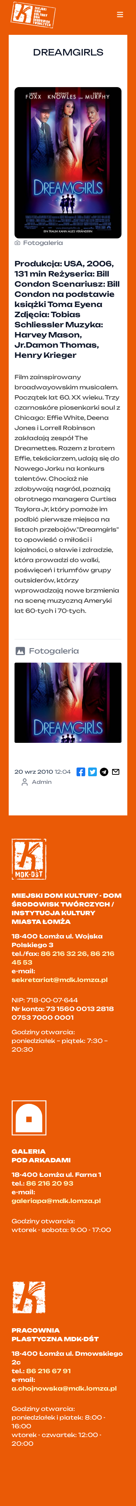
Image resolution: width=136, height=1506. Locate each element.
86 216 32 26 (64, 953)
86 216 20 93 (49, 1183)
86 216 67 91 (48, 1371)
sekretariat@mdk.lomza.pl (60, 979)
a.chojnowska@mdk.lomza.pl (64, 1388)
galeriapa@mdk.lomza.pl (56, 1200)
